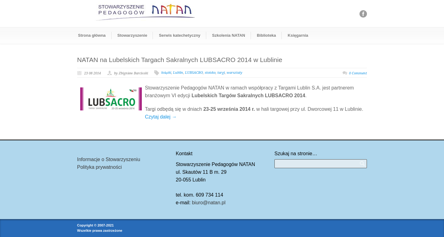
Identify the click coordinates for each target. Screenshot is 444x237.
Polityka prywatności (99, 167)
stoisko (210, 73)
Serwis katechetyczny (179, 35)
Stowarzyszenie (132, 35)
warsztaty (234, 73)
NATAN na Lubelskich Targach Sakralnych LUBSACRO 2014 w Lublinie (179, 59)
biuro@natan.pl (208, 202)
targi (221, 73)
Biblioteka (266, 35)
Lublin (178, 73)
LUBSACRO (194, 73)
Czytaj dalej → (161, 116)
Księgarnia (298, 35)
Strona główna (92, 35)
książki (166, 73)
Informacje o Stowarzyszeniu (108, 159)
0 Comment (358, 73)
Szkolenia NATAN (228, 35)
